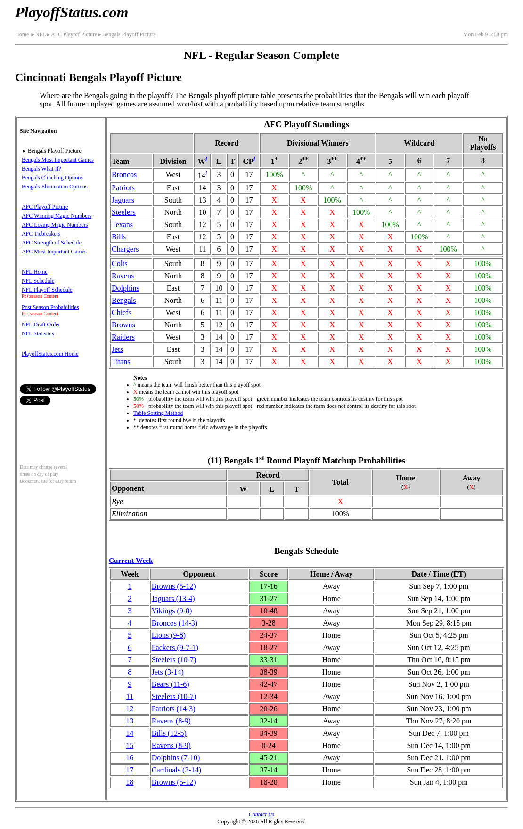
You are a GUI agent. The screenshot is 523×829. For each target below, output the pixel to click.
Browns (123, 325)
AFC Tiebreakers (41, 233)
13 (129, 721)
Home (22, 34)
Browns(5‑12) (174, 586)
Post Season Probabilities (50, 307)
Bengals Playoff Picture (126, 34)
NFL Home (35, 271)
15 (129, 745)
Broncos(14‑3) (174, 623)
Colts (120, 264)
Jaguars (123, 200)
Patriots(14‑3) (174, 709)
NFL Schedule (38, 280)
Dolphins (125, 288)
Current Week (131, 560)
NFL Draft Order (41, 324)
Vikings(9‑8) (172, 611)
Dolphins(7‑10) (176, 758)
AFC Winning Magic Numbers (56, 215)
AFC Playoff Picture (71, 34)
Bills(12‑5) (169, 733)
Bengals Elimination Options (54, 186)
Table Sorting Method (158, 413)
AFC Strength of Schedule (52, 242)
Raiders (123, 337)
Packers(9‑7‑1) (175, 647)
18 (129, 782)
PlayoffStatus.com (71, 12)
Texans (122, 224)
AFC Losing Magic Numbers (55, 224)
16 (129, 758)
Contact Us (261, 814)
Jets (117, 349)
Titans (121, 362)
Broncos (124, 175)
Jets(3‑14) (168, 672)
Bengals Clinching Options (52, 177)
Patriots (123, 188)
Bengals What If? (41, 168)
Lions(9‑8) (169, 635)
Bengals (124, 300)
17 (129, 770)
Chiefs (121, 313)
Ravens (123, 276)
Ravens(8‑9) (171, 721)
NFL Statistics (38, 333)
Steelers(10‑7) (174, 660)
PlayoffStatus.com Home (50, 353)
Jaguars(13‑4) (173, 598)
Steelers (124, 212)
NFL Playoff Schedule (47, 289)
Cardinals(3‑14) (176, 770)
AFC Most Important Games (54, 251)
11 (129, 696)
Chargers (125, 249)
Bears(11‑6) (170, 684)
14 (129, 733)
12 (129, 709)
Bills (119, 237)
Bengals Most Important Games (58, 159)
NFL (38, 34)
